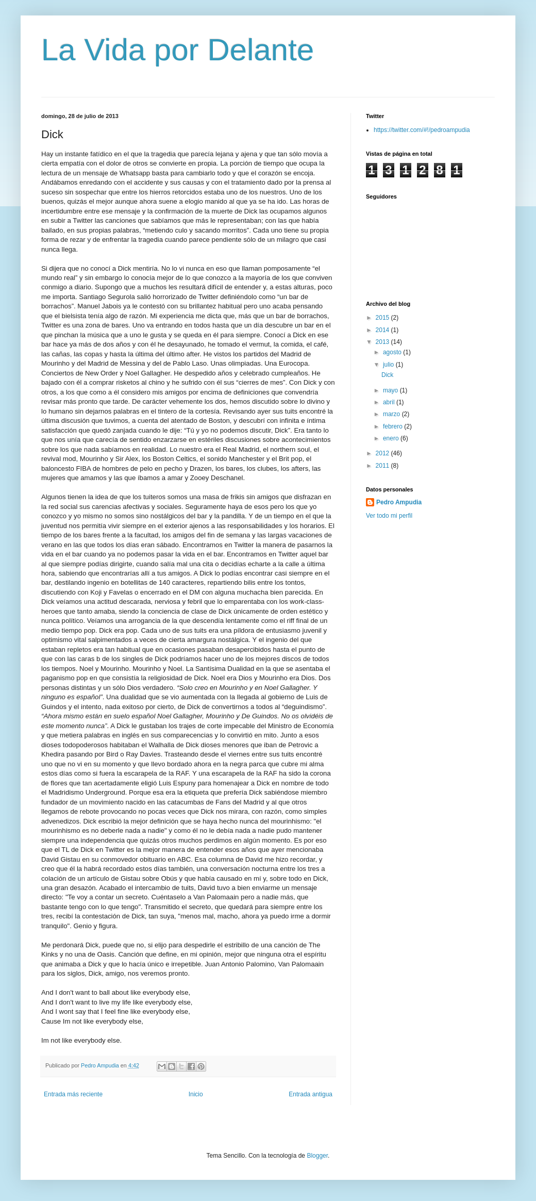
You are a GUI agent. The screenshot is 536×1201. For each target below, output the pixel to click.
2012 (383, 453)
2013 (383, 342)
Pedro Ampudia (399, 502)
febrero (393, 426)
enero (391, 438)
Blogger (317, 1155)
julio (389, 364)
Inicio (196, 1094)
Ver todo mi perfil (389, 515)
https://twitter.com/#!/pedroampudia (422, 130)
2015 (383, 317)
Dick (387, 375)
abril (389, 402)
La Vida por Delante (177, 49)
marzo (392, 414)
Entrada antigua (310, 1094)
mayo (391, 390)
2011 (383, 465)
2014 (383, 330)
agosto (393, 352)
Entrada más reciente (73, 1094)
